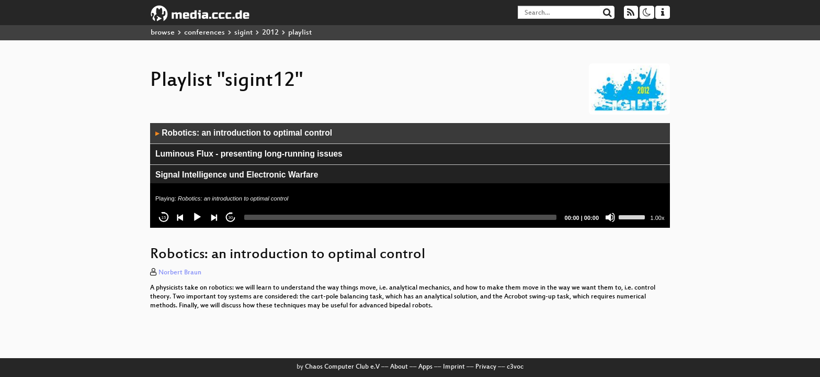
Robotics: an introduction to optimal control (243, 132)
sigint (243, 32)
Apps (425, 367)
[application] (410, 175)
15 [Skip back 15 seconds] (164, 217)
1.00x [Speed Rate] (658, 218)
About (399, 367)
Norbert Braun (179, 272)
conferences (204, 32)
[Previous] (180, 217)
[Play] (197, 217)
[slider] (400, 217)
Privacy (485, 367)
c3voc (515, 367)
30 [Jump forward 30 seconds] (231, 217)
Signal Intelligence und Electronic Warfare (236, 174)
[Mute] (610, 217)
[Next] (214, 217)
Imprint (454, 367)
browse (163, 32)
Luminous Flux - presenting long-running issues (249, 153)
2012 (270, 32)
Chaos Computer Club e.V (342, 367)
